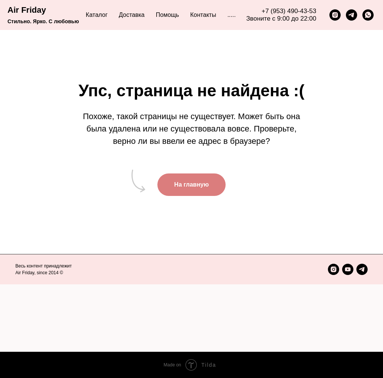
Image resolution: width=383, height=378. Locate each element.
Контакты (203, 15)
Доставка (132, 15)
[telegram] (351, 15)
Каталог (97, 15)
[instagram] (335, 15)
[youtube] (347, 269)
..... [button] (231, 15)
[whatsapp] (368, 15)
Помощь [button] (167, 15)
